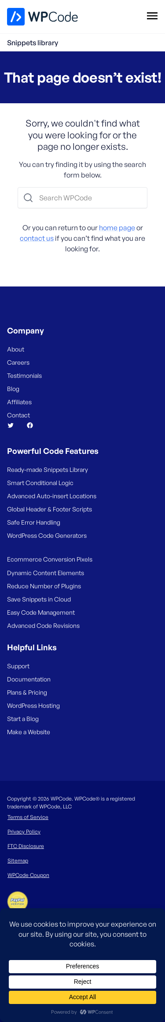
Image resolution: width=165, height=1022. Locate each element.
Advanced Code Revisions (43, 625)
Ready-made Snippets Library (47, 469)
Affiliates (19, 402)
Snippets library (32, 42)
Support (18, 666)
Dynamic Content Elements (45, 572)
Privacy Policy (23, 831)
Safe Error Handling (33, 522)
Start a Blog (23, 718)
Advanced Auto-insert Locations (51, 496)
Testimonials (24, 375)
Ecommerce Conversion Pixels (49, 559)
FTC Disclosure (25, 846)
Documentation (29, 679)
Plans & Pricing (27, 692)
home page (117, 227)
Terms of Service (27, 817)
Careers (18, 362)
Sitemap (17, 860)
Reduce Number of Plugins (44, 586)
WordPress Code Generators (47, 535)
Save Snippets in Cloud (39, 599)
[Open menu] (152, 15)
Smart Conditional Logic (40, 482)
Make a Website (28, 732)
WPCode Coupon (28, 875)
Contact (18, 415)
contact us (37, 238)
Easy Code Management (41, 612)
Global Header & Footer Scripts (49, 509)
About (15, 349)
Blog (13, 388)
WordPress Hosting (33, 705)
